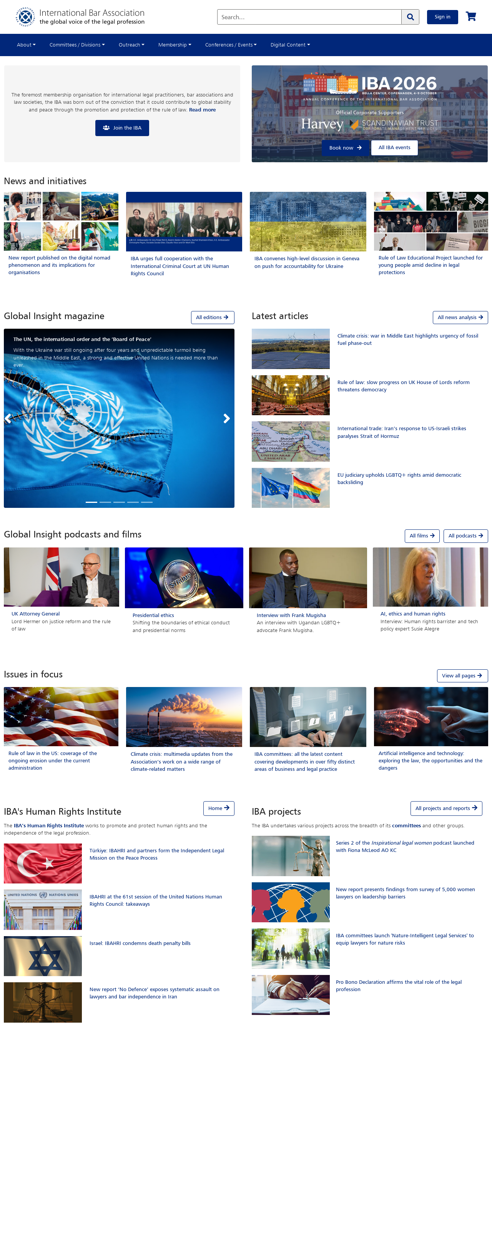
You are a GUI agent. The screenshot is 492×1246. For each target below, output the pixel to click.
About (24, 45)
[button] (9, 418)
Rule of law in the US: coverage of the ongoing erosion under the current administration (52, 761)
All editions (212, 317)
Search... (233, 18)
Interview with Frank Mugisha (291, 615)
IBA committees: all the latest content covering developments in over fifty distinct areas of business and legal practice (304, 762)
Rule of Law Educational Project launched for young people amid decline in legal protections (431, 265)
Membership (172, 45)
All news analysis (460, 317)
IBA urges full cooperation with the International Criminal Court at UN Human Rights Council (180, 266)
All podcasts (466, 536)
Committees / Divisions (75, 45)
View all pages (462, 676)
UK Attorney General (36, 614)
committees (406, 825)
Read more (202, 110)
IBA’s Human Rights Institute (49, 825)
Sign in (442, 17)
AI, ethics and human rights (413, 614)
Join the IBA (127, 128)
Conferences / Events (229, 45)
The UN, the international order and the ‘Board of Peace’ (82, 339)
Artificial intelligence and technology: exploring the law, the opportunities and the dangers (430, 761)
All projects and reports (443, 808)
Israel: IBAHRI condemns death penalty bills (140, 943)
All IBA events (395, 147)
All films (422, 536)
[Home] (88, 17)
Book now (341, 148)
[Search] (410, 17)
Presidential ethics (153, 615)
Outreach (129, 45)
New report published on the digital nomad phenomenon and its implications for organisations (59, 265)
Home (215, 808)
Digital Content (288, 45)
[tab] (119, 317)
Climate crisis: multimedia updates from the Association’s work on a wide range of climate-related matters (182, 762)
